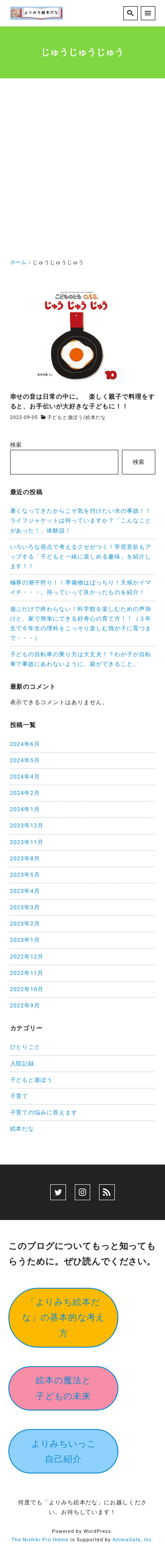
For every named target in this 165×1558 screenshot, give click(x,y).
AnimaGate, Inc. (133, 1540)
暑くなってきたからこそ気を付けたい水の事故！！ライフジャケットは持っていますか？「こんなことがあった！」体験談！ (81, 520)
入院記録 (22, 1063)
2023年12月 (27, 825)
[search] (130, 13)
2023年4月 (25, 891)
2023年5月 (25, 874)
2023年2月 (25, 923)
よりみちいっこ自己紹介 (63, 1451)
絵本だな (95, 417)
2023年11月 (27, 842)
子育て (19, 1096)
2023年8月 (25, 858)
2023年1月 (25, 940)
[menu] (148, 13)
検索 (16, 444)
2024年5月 (25, 760)
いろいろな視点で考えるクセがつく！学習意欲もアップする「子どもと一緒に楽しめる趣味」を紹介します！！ (81, 557)
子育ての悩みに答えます (44, 1112)
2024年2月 (25, 793)
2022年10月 (27, 989)
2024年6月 (25, 744)
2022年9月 (25, 1005)
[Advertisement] (82, 170)
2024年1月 (25, 809)
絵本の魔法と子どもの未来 (63, 1388)
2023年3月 (25, 907)
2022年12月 (27, 956)
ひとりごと (25, 1047)
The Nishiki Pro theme (40, 1540)
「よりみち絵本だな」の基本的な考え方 (63, 1317)
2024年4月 (25, 776)
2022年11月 (27, 973)
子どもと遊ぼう (65, 417)
